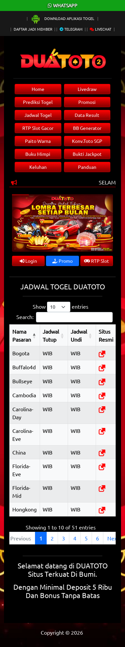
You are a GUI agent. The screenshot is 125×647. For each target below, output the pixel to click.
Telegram (71, 29)
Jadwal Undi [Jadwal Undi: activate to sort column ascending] (79, 335)
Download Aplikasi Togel (63, 18)
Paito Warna (38, 141)
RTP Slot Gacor (37, 128)
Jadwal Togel (38, 115)
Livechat (100, 29)
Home (38, 89)
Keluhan (38, 167)
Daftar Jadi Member (33, 29)
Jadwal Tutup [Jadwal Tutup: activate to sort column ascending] (51, 335)
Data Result (87, 115)
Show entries (60, 307)
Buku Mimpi (37, 154)
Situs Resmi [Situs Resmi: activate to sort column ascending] (106, 335)
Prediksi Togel (38, 102)
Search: (64, 317)
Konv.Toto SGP (87, 141)
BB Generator (87, 128)
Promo (62, 261)
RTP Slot (96, 261)
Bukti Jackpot (87, 154)
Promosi (87, 102)
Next (113, 538)
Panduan (87, 167)
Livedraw (87, 89)
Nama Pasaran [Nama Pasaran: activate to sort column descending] (21, 335)
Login (28, 261)
